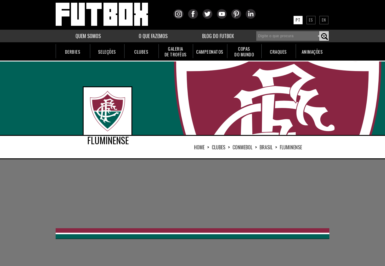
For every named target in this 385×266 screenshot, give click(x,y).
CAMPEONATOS (209, 51)
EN (324, 20)
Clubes (218, 147)
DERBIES (73, 51)
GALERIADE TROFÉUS (176, 51)
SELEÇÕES (107, 51)
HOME (199, 147)
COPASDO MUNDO (244, 51)
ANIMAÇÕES (312, 51)
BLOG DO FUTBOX (218, 36)
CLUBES (141, 51)
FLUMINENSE (291, 147)
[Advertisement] (192, 193)
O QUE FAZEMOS (153, 36)
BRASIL (266, 147)
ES (311, 20)
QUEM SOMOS (88, 36)
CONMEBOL (242, 147)
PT (298, 20)
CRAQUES (278, 51)
